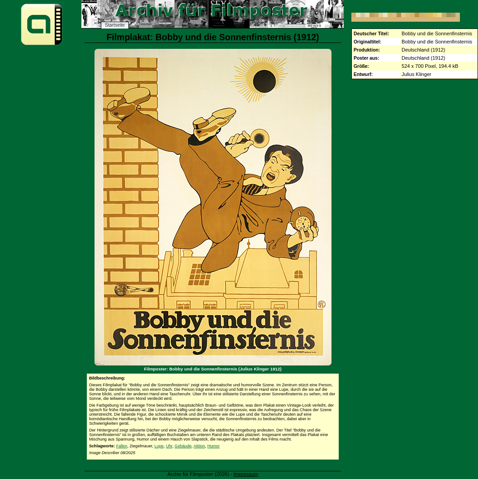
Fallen (122, 446)
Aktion (199, 446)
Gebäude (183, 446)
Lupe (159, 446)
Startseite (115, 25)
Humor (213, 446)
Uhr (169, 446)
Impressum (245, 474)
